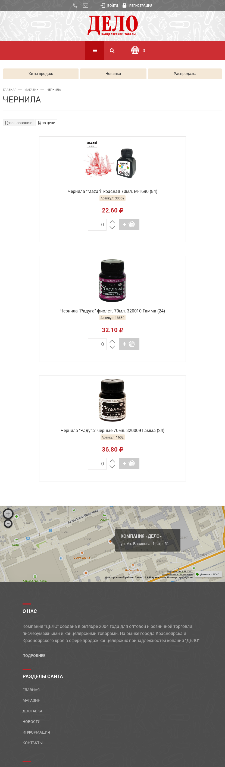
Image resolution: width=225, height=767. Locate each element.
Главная (9, 89)
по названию (18, 122)
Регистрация (137, 5)
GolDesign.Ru (128, 755)
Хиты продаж (41, 73)
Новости (31, 602)
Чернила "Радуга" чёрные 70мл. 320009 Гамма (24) (112, 314)
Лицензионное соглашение (177, 454)
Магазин (31, 89)
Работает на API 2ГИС (180, 452)
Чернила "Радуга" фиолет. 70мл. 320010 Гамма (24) (169, 194)
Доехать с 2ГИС (209, 455)
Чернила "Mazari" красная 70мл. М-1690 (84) (56, 191)
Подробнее (34, 536)
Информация (36, 612)
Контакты (33, 623)
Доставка (32, 591)
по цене (46, 122)
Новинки (113, 73)
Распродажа (185, 73)
